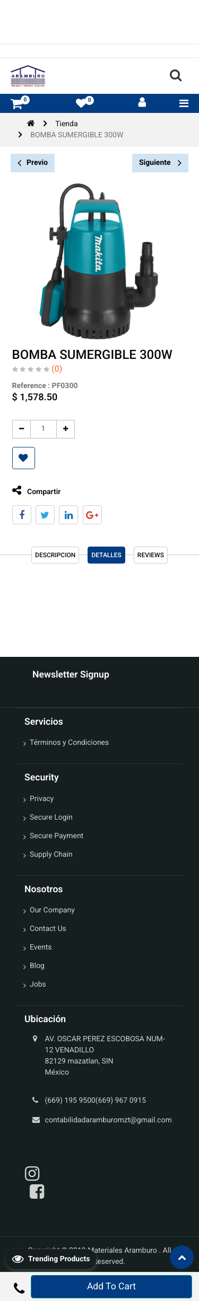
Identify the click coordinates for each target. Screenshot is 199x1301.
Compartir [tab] (36, 490)
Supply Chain (51, 854)
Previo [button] (33, 163)
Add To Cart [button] (111, 1286)
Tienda (66, 124)
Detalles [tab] (106, 555)
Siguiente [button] (160, 162)
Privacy (42, 799)
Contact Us (48, 929)
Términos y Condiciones (69, 743)
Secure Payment (56, 836)
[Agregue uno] (65, 429)
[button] (23, 458)
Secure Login (51, 817)
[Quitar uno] (21, 429)
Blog (37, 966)
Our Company (52, 910)
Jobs (38, 984)
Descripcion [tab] (55, 555)
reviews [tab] (150, 555)
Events (40, 947)
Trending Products (51, 1258)
